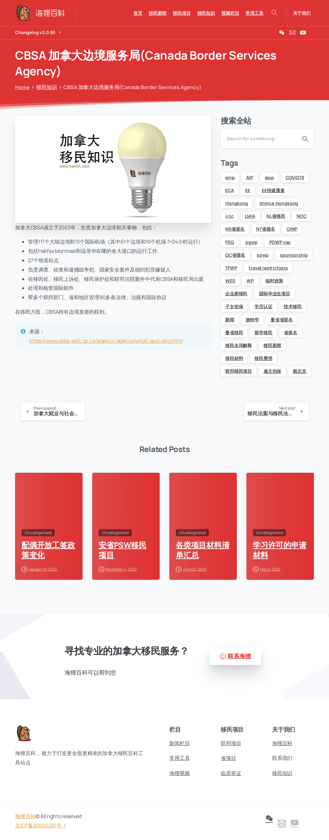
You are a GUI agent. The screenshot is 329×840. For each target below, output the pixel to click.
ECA (229, 190)
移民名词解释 (238, 345)
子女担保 (234, 306)
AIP (249, 177)
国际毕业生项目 (274, 294)
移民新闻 (272, 345)
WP (250, 281)
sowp (262, 255)
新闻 (229, 320)
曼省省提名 (282, 320)
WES (230, 281)
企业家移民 (236, 294)
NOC (302, 216)
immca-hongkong (279, 203)
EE (247, 190)
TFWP (231, 268)
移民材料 (234, 358)
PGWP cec (280, 242)
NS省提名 (235, 229)
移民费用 (263, 358)
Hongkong (236, 203)
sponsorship (293, 255)
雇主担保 (272, 371)
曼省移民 (234, 332)
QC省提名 (235, 255)
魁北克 (299, 371)
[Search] (259, 138)
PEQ (229, 242)
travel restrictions (268, 268)
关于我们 (302, 13)
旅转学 (252, 320)
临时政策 (274, 281)
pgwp (251, 242)
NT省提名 (265, 229)
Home (21, 87)
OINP (292, 229)
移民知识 (44, 87)
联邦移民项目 (238, 371)
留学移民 (263, 332)
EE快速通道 (273, 190)
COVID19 (295, 177)
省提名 (290, 332)
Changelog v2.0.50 (37, 32)
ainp (230, 177)
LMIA (250, 216)
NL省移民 (275, 216)
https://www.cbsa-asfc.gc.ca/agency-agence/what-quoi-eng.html (106, 340)
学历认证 (263, 306)
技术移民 (292, 306)
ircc (229, 216)
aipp (269, 177)
